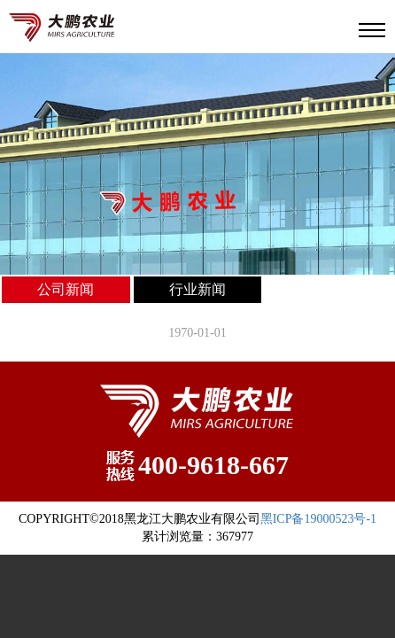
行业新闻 (197, 289)
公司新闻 (65, 289)
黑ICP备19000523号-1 (318, 518)
